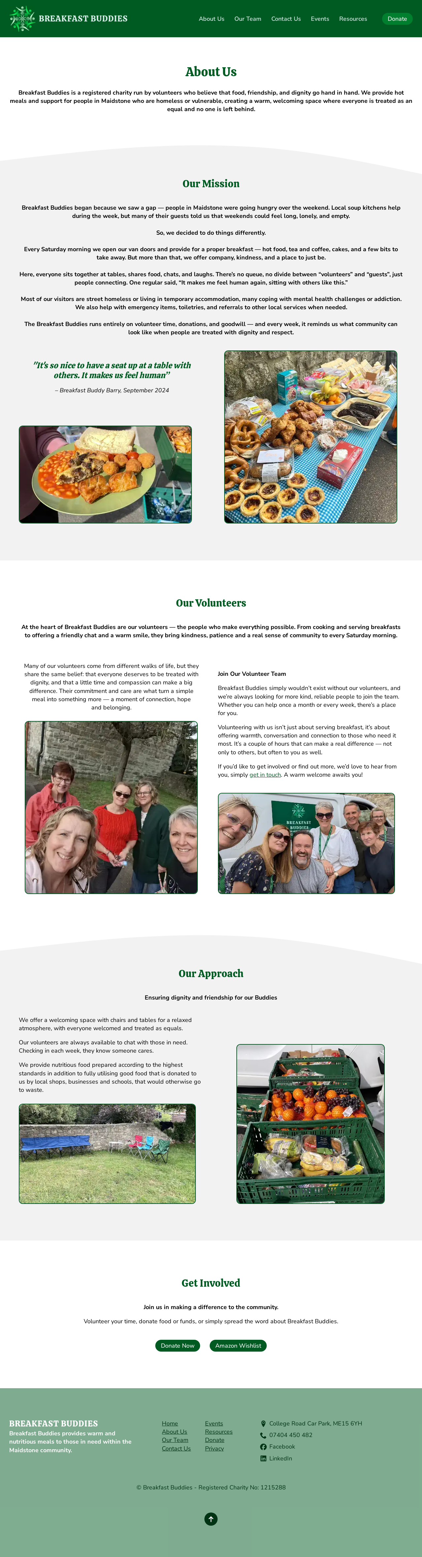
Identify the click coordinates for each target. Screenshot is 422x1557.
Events (320, 19)
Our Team (247, 19)
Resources (353, 19)
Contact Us (286, 19)
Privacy (214, 1448)
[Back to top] (211, 1519)
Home (170, 1423)
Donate (215, 1440)
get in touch (265, 775)
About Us (212, 19)
